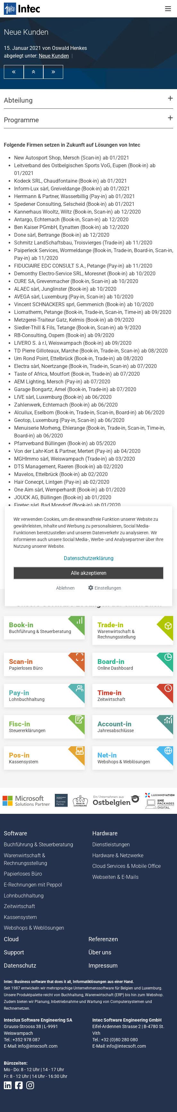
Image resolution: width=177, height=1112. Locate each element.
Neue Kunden (54, 56)
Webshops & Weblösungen (34, 928)
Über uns (99, 952)
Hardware (105, 833)
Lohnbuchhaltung (24, 896)
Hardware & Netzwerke (117, 855)
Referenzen (103, 939)
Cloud (11, 939)
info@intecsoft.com (37, 1046)
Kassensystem (20, 917)
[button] (14, 71)
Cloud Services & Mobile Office (126, 866)
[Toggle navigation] (168, 9)
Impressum (103, 965)
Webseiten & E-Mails (115, 877)
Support (14, 952)
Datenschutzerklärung (89, 558)
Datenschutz (20, 965)
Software (15, 833)
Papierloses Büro (23, 874)
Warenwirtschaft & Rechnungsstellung (25, 859)
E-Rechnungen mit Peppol (33, 885)
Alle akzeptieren (88, 573)
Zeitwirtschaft (19, 906)
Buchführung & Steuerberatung (38, 844)
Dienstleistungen (111, 844)
